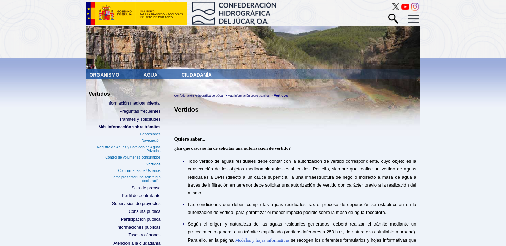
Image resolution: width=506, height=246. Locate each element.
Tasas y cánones (144, 235)
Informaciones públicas (138, 227)
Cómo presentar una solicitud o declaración (136, 179)
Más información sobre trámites (129, 127)
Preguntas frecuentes (140, 111)
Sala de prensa (146, 188)
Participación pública (141, 219)
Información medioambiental (133, 103)
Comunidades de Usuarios (139, 170)
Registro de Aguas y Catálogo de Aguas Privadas (129, 149)
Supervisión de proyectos (136, 203)
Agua (151, 75)
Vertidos (153, 164)
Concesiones (150, 134)
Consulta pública (144, 211)
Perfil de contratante (141, 195)
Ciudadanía (197, 75)
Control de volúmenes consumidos (132, 157)
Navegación (151, 140)
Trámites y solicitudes (140, 119)
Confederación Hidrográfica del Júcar (199, 95)
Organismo (105, 75)
